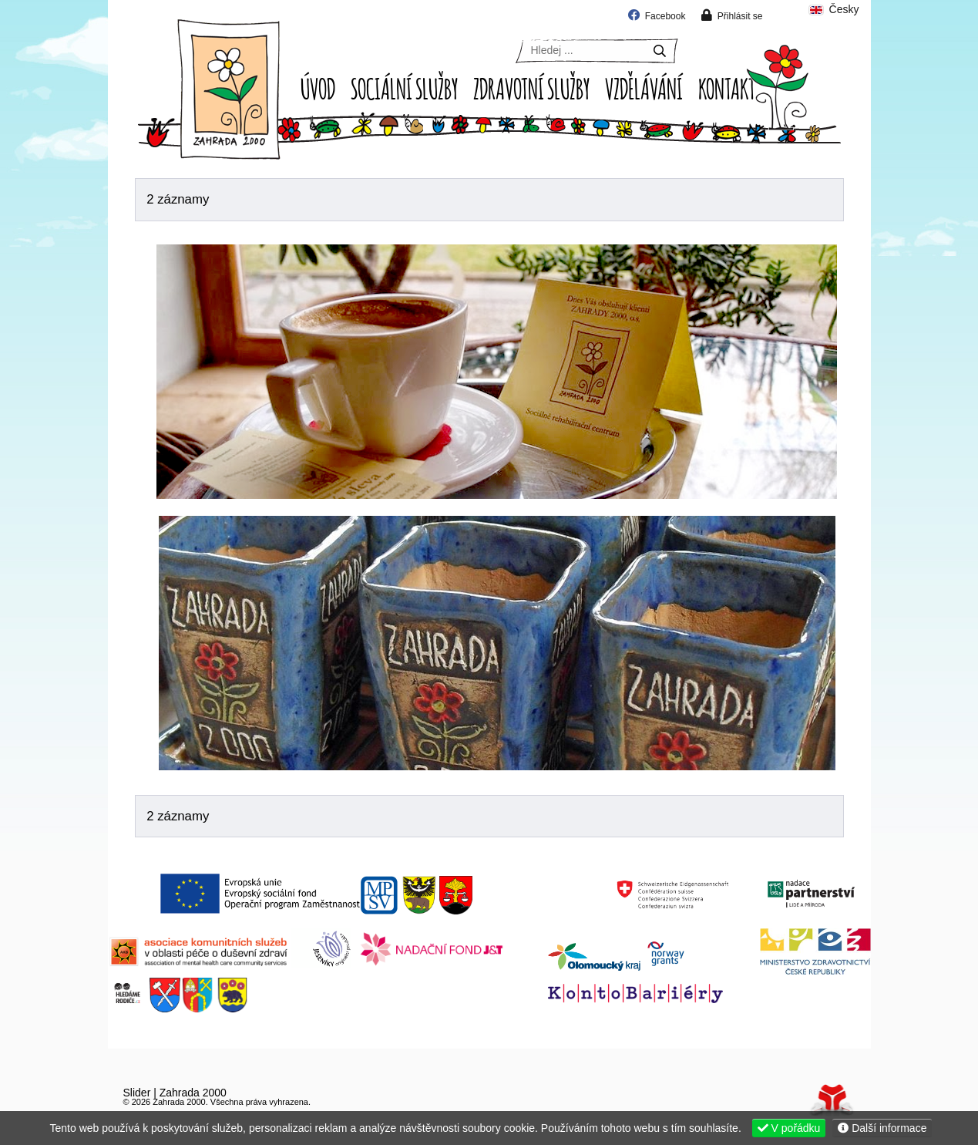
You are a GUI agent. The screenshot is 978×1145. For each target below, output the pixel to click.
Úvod (229, 89)
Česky (833, 10)
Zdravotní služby (531, 87)
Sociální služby (404, 87)
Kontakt (726, 87)
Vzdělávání (644, 87)
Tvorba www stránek (831, 1099)
